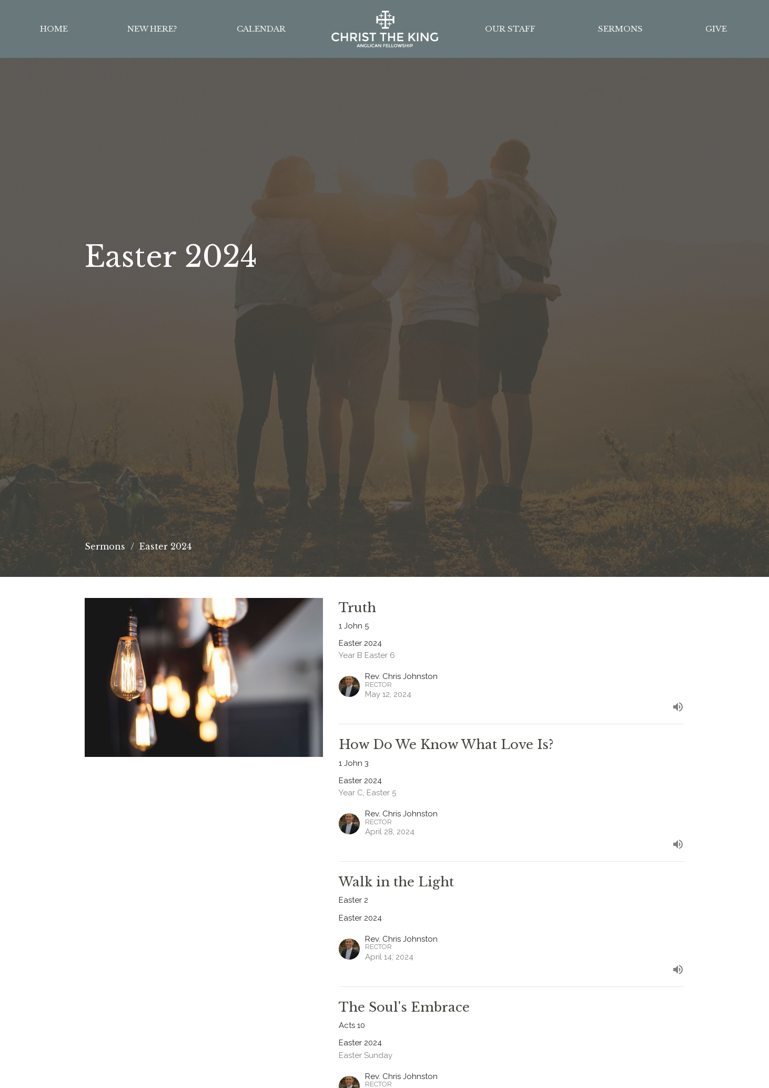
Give (716, 29)
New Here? (152, 29)
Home (54, 29)
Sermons (620, 29)
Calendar (261, 29)
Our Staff (510, 29)
